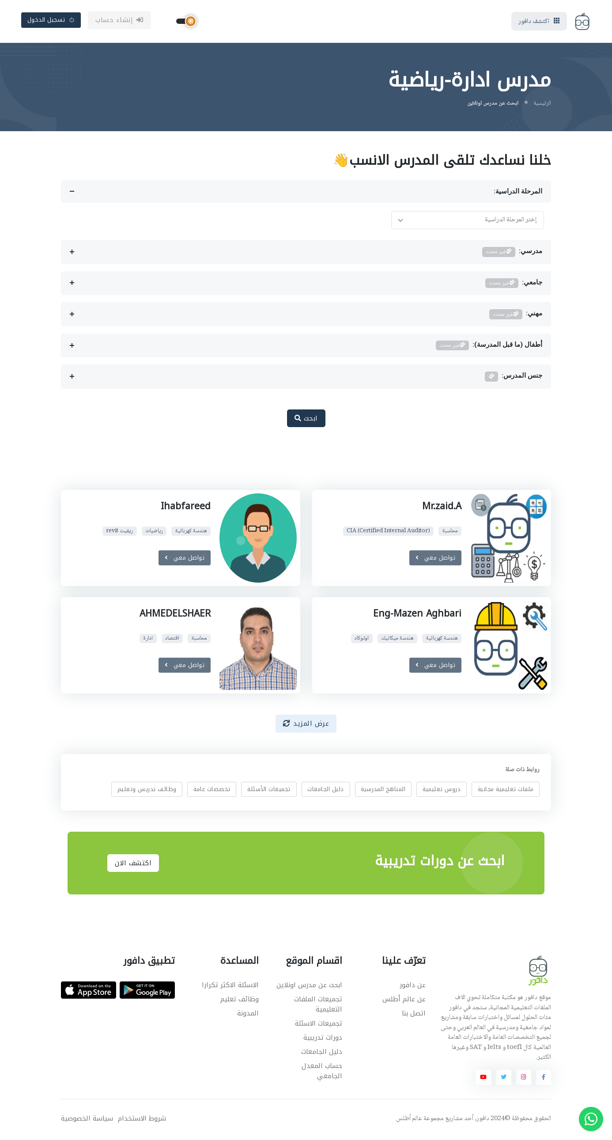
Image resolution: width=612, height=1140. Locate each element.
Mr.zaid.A (441, 507)
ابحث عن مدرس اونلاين (309, 986)
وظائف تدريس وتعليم (147, 790)
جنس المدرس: (513, 378)
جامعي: (513, 285)
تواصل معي (435, 558)
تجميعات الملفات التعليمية (318, 1005)
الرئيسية (542, 105)
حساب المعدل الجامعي (322, 1072)
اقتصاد (172, 639)
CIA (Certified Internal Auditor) (388, 532)
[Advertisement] (299, 465)
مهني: (515, 316)
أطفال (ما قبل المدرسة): (489, 347)
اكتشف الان (133, 864)
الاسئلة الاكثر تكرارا (230, 986)
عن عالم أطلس (404, 1000)
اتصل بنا (414, 1015)
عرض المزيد (306, 725)
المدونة (248, 1015)
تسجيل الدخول (51, 20)
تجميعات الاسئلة (318, 1025)
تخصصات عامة (211, 790)
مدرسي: (512, 253)
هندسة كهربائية (191, 532)
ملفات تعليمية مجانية (506, 790)
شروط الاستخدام (142, 1120)
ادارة (148, 639)
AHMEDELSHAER (174, 615)
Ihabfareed (186, 507)
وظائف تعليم (239, 1000)
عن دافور (413, 986)
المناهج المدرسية (383, 790)
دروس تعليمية (442, 790)
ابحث (306, 419)
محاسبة (449, 532)
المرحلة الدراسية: (518, 193)
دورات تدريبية (322, 1039)
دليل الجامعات (325, 790)
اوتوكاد (362, 639)
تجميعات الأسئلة (269, 790)
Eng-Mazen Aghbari (417, 615)
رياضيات (154, 532)
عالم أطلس (409, 1120)
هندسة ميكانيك (397, 639)
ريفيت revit (119, 532)
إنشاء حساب (119, 21)
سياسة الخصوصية (87, 1120)
